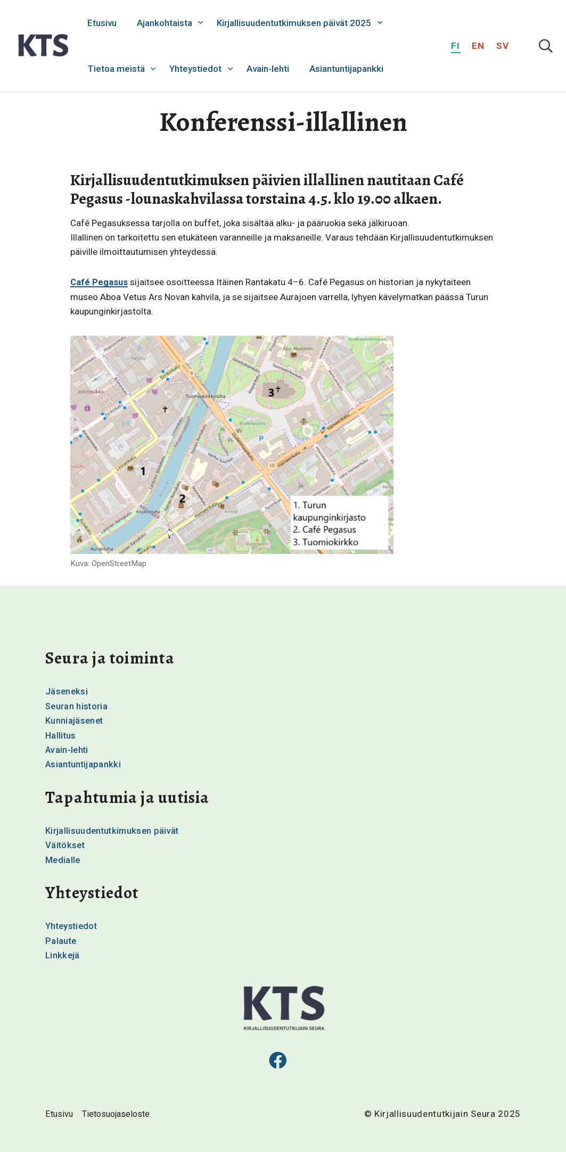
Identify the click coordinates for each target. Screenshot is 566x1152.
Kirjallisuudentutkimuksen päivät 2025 (294, 23)
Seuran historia (77, 705)
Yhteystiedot (195, 68)
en (478, 45)
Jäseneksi (67, 691)
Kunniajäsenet (74, 720)
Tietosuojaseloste (119, 1113)
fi (456, 45)
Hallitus (61, 735)
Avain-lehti (268, 68)
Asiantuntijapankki (346, 68)
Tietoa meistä (116, 68)
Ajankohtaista (164, 23)
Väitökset (65, 844)
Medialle (63, 858)
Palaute (61, 939)
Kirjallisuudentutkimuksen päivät (113, 829)
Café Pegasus (99, 282)
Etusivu (102, 23)
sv (503, 45)
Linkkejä (62, 953)
